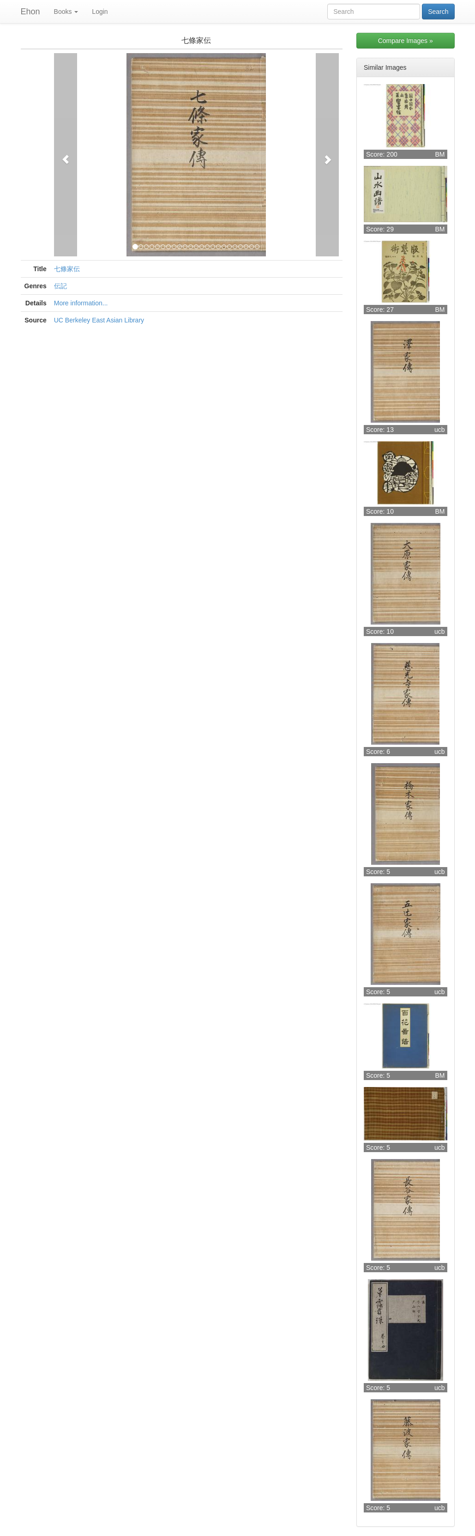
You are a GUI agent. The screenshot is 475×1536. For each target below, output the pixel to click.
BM (440, 154)
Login (100, 11)
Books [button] (66, 11)
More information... (81, 303)
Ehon (30, 11)
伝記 (60, 286)
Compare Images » (405, 40)
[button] (65, 154)
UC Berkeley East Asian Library (99, 320)
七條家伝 (67, 269)
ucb (439, 429)
